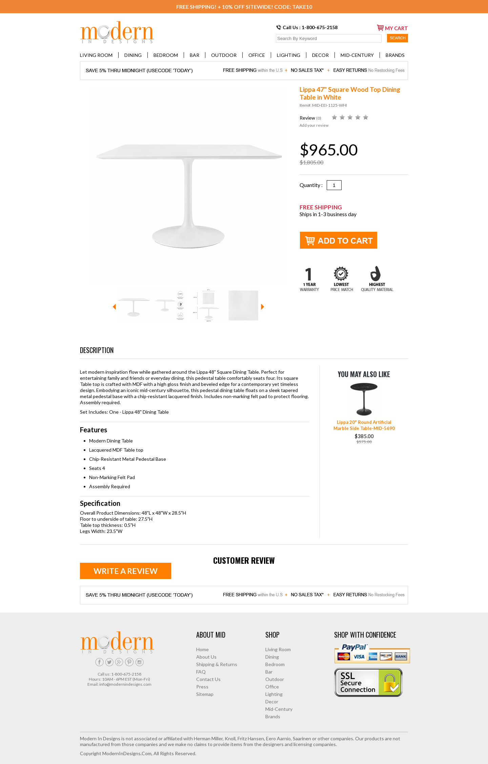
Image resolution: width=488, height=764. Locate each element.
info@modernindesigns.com (125, 684)
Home (202, 649)
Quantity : (313, 185)
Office (256, 55)
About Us (206, 657)
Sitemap (205, 694)
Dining (133, 55)
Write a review (126, 571)
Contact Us (208, 679)
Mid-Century (357, 55)
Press (202, 686)
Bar (194, 55)
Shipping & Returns (216, 664)
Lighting (288, 55)
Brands (395, 55)
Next (262, 307)
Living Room (96, 55)
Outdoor (224, 55)
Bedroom (166, 55)
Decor (320, 55)
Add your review (314, 125)
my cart (392, 27)
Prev (114, 307)
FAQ (201, 672)
